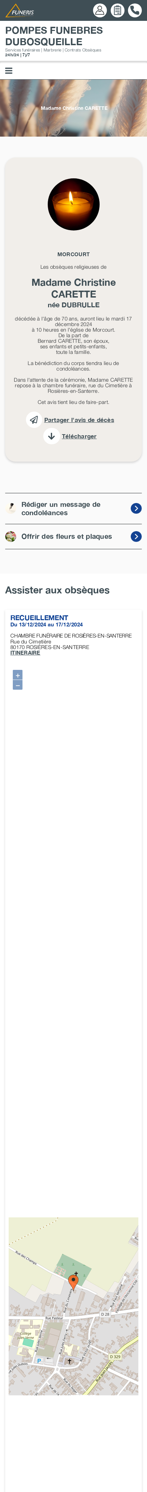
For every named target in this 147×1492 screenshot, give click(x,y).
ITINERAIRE (25, 652)
